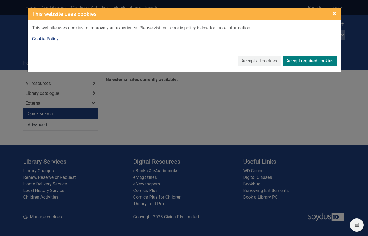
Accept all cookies (259, 60)
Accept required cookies (310, 60)
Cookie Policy (45, 38)
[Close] (334, 13)
